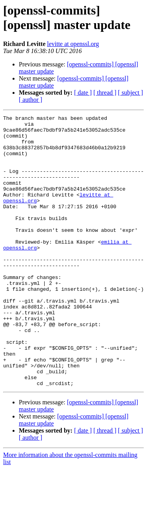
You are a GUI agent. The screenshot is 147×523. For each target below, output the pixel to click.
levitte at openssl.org (73, 43)
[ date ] (83, 92)
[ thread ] (104, 92)
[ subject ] (130, 92)
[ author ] (30, 99)
